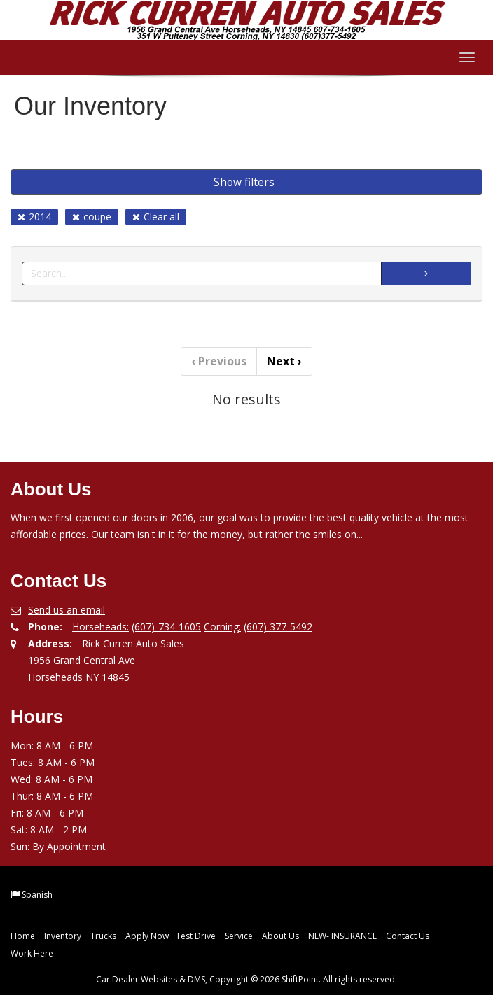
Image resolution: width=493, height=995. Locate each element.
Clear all (155, 216)
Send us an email (66, 609)
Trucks (103, 936)
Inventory (62, 936)
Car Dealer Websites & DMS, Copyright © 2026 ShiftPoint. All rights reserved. (246, 979)
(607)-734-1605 (166, 626)
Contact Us (407, 936)
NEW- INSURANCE (342, 936)
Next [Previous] (284, 361)
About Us (280, 936)
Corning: (222, 626)
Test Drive (196, 936)
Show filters (244, 182)
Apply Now (147, 936)
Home (23, 936)
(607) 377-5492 (278, 626)
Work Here (32, 953)
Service (239, 936)
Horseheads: (100, 626)
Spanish (37, 895)
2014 (34, 216)
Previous (218, 361)
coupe (91, 216)
